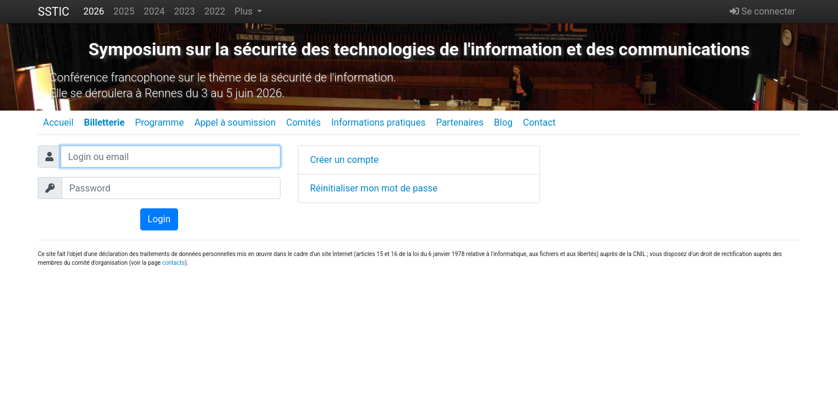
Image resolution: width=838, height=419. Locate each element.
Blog (503, 122)
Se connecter (763, 11)
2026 (93, 11)
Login (159, 219)
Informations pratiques (378, 122)
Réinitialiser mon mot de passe (374, 188)
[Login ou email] (170, 156)
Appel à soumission (235, 122)
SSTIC (53, 12)
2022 (214, 11)
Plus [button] (245, 11)
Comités (303, 122)
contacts (173, 263)
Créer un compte (344, 159)
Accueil (58, 122)
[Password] (171, 188)
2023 (184, 11)
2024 (154, 11)
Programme (159, 122)
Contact (539, 122)
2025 (123, 11)
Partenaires (460, 122)
